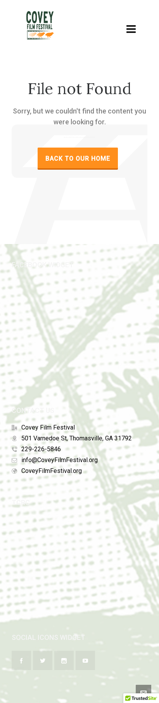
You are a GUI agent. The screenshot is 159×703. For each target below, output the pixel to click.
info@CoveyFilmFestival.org (59, 460)
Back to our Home (77, 158)
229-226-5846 (41, 449)
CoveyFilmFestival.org (51, 470)
